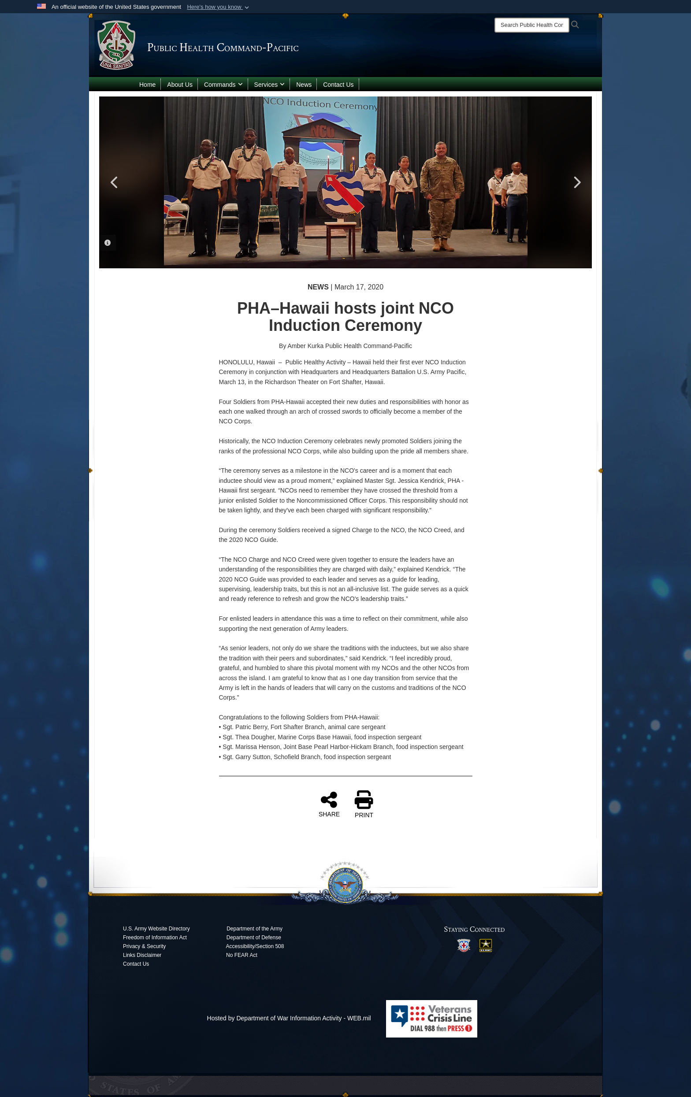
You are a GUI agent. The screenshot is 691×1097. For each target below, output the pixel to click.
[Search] (531, 25)
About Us (180, 84)
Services (269, 84)
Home (147, 84)
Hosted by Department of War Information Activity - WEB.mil (289, 1018)
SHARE (329, 804)
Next (576, 182)
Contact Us (338, 84)
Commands (223, 84)
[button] (219, 7)
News (304, 84)
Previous (114, 182)
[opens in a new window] (463, 945)
